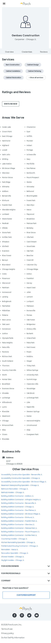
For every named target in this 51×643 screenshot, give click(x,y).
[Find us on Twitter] (29, 615)
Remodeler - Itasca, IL (9, 550)
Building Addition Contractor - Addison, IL (17, 496)
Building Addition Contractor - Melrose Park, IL (19, 528)
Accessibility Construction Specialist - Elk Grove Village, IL (23, 482)
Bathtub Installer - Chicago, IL (12, 492)
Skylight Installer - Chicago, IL (12, 560)
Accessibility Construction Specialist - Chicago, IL (20, 478)
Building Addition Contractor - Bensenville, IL (18, 503)
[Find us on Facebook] (14, 615)
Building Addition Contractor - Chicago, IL (17, 507)
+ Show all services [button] (36, 78)
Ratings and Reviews (16, 92)
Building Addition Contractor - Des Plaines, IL (18, 510)
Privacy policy (7, 633)
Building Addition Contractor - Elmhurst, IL (17, 517)
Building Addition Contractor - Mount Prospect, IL (20, 532)
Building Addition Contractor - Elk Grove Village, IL (20, 514)
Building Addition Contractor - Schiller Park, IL (19, 535)
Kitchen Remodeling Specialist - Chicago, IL (18, 542)
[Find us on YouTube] (36, 615)
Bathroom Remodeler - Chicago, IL (14, 489)
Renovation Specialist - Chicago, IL (14, 553)
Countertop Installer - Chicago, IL (14, 539)
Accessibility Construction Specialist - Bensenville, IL (21, 475)
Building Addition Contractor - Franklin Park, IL (19, 521)
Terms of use (6, 629)
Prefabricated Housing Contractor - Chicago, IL (19, 546)
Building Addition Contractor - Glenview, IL (17, 525)
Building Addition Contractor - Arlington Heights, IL (21, 500)
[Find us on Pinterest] (22, 615)
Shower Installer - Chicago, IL (12, 557)
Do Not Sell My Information (13, 637)
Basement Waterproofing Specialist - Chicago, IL (20, 485)
